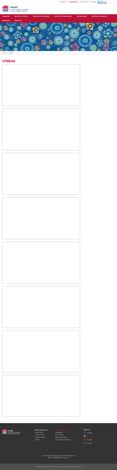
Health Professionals (41, 16)
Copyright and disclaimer (62, 440)
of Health (40, 437)
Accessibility (59, 432)
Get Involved (82, 16)
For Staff (93, 2)
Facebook (88, 433)
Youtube (88, 440)
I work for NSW (39, 435)
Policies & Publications (63, 16)
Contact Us (63, 2)
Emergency (73, 2)
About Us (18, 20)
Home (4, 53)
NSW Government (41, 430)
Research (6, 20)
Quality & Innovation (99, 16)
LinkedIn (88, 443)
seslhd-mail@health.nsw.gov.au (58, 457)
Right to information (61, 437)
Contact (37, 440)
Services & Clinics (21, 16)
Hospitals (6, 16)
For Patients (84, 2)
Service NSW (39, 432)
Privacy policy (59, 435)
